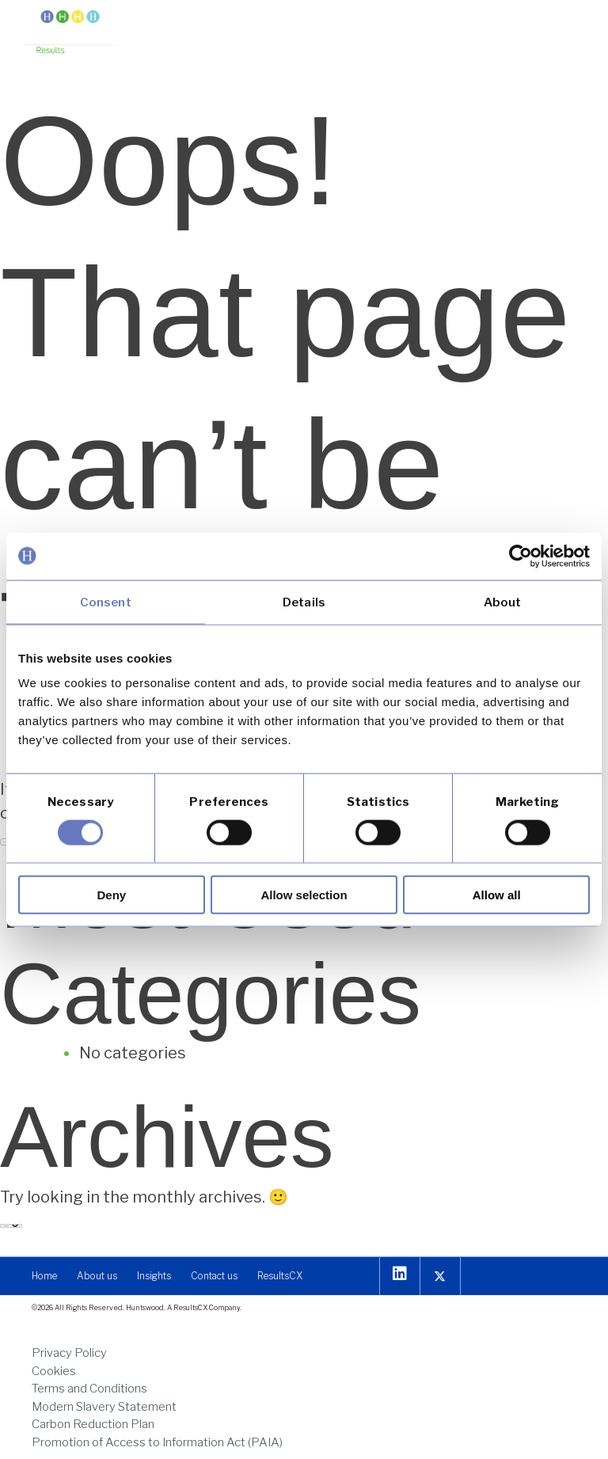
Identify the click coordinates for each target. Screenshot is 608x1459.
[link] (70, 33)
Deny (111, 895)
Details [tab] (304, 602)
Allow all (497, 895)
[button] (570, 26)
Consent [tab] (105, 602)
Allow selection (303, 895)
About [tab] (503, 602)
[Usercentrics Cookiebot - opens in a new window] (520, 556)
